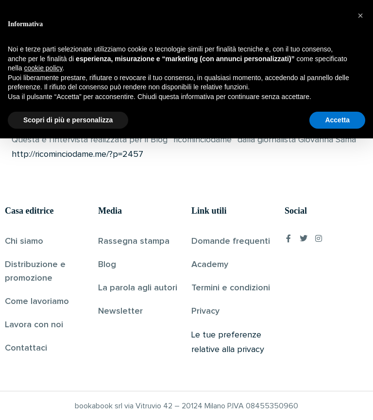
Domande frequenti (230, 240)
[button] (360, 297)
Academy (209, 264)
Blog (107, 264)
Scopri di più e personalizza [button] (68, 401)
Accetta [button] (337, 401)
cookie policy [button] (43, 349)
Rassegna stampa (134, 240)
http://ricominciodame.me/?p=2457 (77, 154)
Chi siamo (24, 240)
